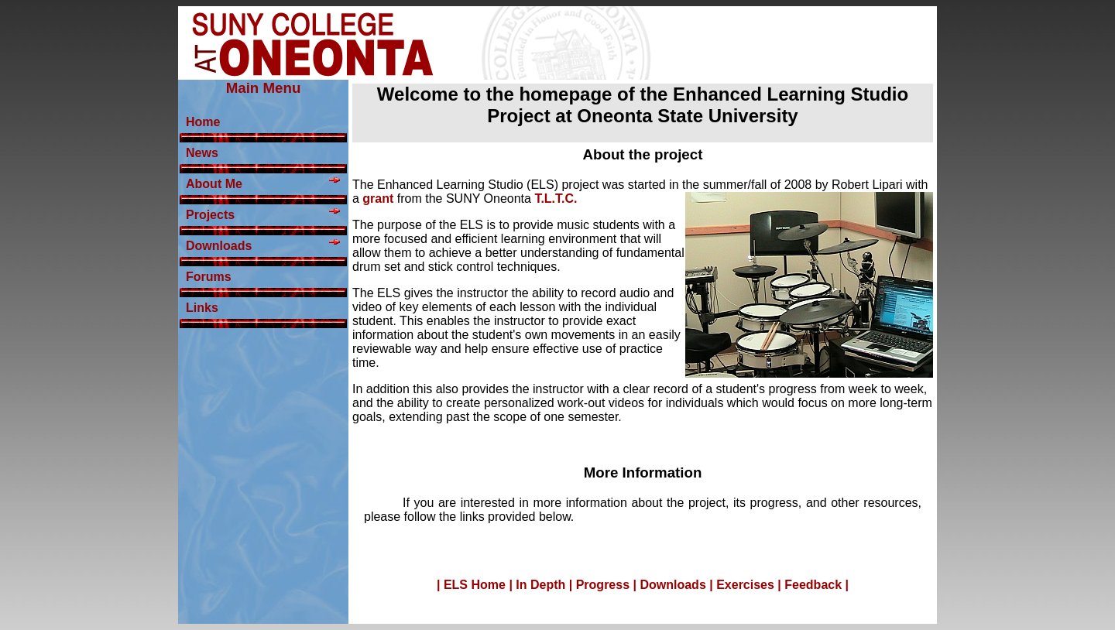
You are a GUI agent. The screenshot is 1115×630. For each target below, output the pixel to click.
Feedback (813, 584)
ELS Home (475, 584)
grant (379, 198)
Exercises (745, 584)
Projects (263, 215)
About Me (263, 184)
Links (202, 307)
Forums (209, 276)
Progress (603, 584)
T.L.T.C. (555, 198)
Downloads (672, 584)
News (202, 152)
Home (203, 121)
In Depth (540, 584)
